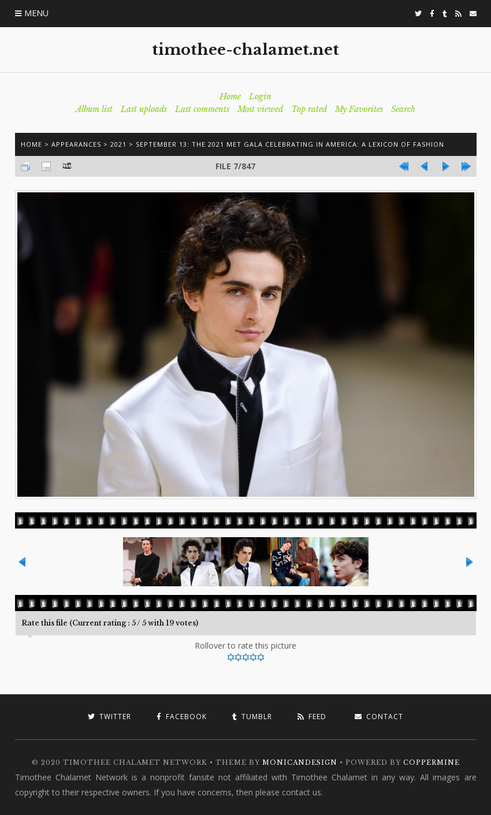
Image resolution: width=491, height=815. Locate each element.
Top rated (309, 109)
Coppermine (431, 762)
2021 (118, 144)
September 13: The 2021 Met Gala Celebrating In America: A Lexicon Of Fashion (290, 144)
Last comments (202, 109)
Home (230, 96)
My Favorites (359, 109)
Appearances (76, 144)
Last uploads (144, 109)
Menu (36, 13)
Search (403, 109)
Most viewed (260, 109)
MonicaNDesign (299, 762)
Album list (94, 109)
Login (260, 96)
